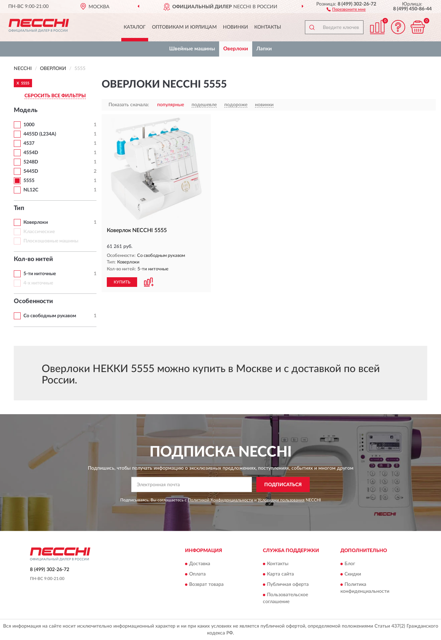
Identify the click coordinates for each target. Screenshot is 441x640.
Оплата (197, 574)
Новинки (235, 27)
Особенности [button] (33, 301)
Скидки (353, 574)
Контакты (267, 27)
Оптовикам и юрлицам (184, 27)
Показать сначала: (129, 104)
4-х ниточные (38, 283)
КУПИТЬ (122, 282)
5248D (30, 162)
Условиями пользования (281, 500)
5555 (28, 180)
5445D (30, 171)
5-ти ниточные (39, 273)
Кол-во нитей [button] (33, 259)
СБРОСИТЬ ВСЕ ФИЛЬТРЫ (55, 95)
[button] (346, 9)
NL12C (30, 190)
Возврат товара (206, 584)
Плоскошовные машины (50, 241)
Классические (39, 231)
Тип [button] (19, 208)
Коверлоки (35, 222)
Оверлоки (235, 48)
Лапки (264, 48)
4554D (30, 152)
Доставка (199, 563)
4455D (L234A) (39, 134)
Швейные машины (192, 48)
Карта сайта (280, 574)
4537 (28, 143)
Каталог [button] (135, 27)
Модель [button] (26, 110)
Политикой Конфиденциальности (220, 500)
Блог (350, 563)
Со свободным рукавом (49, 315)
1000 (28, 124)
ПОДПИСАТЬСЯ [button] (283, 484)
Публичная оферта (288, 584)
